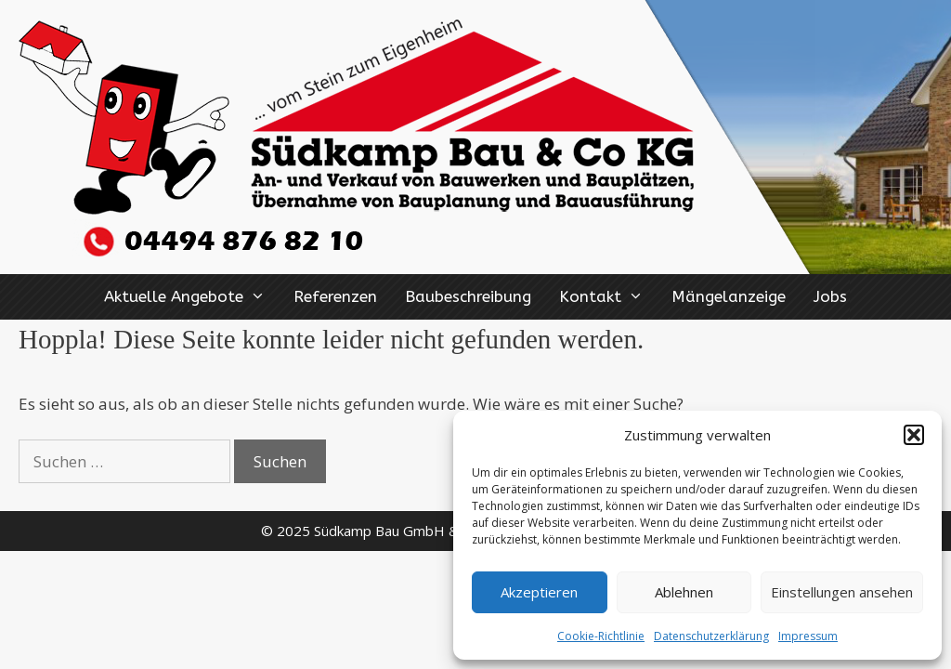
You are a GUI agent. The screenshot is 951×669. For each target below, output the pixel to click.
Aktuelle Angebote (192, 297)
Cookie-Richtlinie (601, 636)
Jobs (830, 296)
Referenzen (335, 296)
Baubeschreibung (468, 296)
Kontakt (608, 297)
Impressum (808, 636)
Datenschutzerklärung (711, 636)
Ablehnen (684, 592)
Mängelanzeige (728, 296)
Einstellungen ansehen (842, 592)
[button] (914, 435)
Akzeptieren (539, 592)
